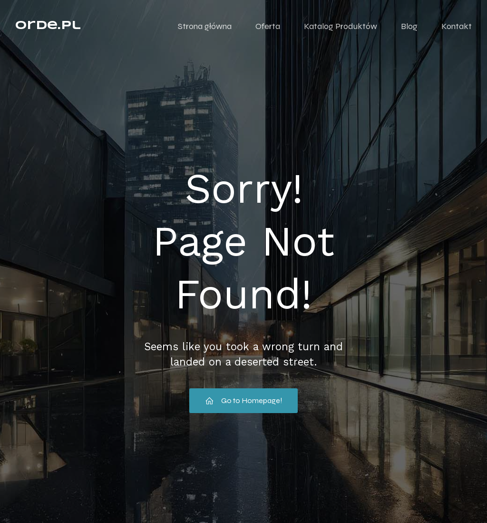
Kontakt (456, 26)
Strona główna (205, 26)
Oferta (267, 26)
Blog (409, 26)
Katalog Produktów (340, 26)
